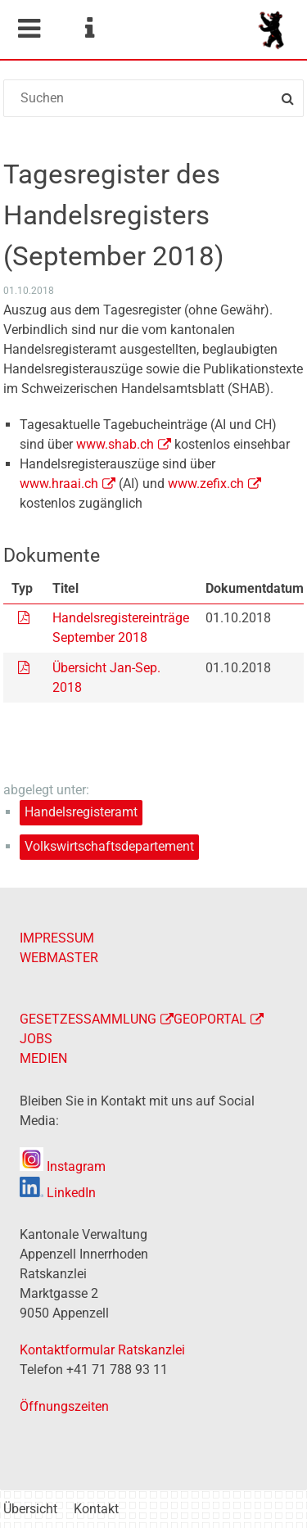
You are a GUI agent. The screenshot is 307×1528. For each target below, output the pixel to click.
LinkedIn (58, 1192)
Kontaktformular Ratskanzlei (102, 1350)
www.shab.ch (115, 444)
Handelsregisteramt (81, 812)
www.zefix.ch (206, 483)
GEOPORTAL (210, 1019)
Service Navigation (89, 28)
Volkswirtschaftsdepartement (109, 846)
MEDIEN (43, 1058)
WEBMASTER (59, 957)
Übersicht (30, 1509)
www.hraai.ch (59, 483)
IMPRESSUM (57, 938)
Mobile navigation (28, 28)
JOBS (36, 1039)
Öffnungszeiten (64, 1406)
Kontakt (96, 1509)
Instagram (63, 1166)
